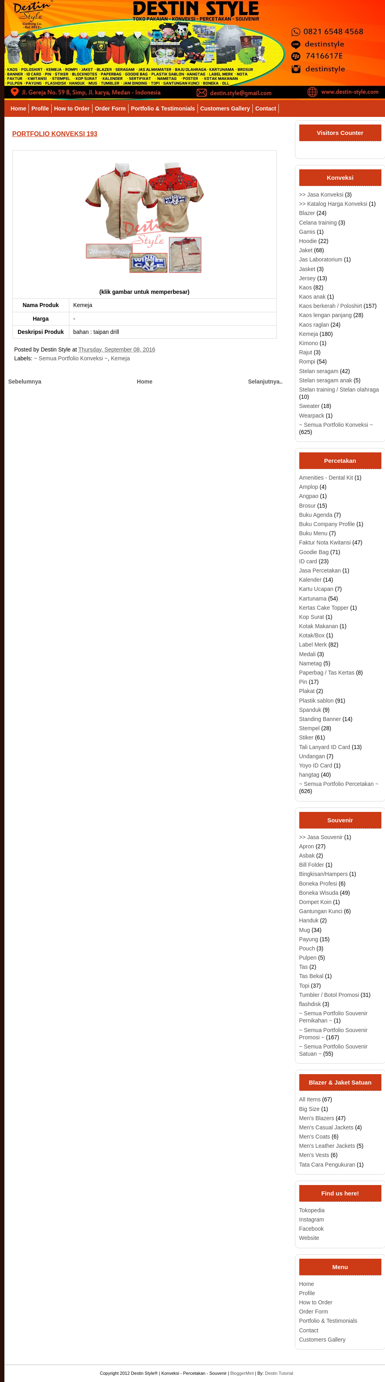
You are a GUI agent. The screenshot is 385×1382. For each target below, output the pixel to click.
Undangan (312, 756)
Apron (306, 846)
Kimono (308, 343)
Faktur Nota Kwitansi (325, 542)
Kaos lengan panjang (325, 315)
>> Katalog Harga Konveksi (333, 204)
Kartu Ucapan (316, 589)
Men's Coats (314, 1136)
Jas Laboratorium (321, 259)
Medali (307, 654)
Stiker (306, 737)
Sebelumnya (24, 381)
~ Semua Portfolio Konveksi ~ (71, 358)
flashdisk (310, 1004)
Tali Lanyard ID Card (325, 747)
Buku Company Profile (327, 524)
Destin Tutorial (279, 1373)
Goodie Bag (314, 552)
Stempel (309, 728)
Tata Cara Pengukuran (327, 1164)
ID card (308, 561)
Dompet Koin (315, 902)
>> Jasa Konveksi (321, 194)
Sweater (309, 406)
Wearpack (312, 415)
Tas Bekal (311, 976)
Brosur (307, 505)
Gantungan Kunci (321, 911)
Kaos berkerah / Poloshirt (330, 306)
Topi (304, 985)
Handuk (308, 920)
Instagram (311, 1219)
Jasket (307, 269)
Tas (303, 967)
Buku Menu (313, 533)
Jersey (307, 278)
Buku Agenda (316, 515)
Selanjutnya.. (265, 381)
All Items (310, 1099)
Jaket (305, 250)
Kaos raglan (314, 324)
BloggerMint (242, 1373)
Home (18, 108)
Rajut (305, 352)
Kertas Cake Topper (324, 608)
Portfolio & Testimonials (163, 108)
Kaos (305, 287)
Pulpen (308, 957)
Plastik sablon (316, 700)
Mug (304, 930)
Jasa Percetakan (320, 570)
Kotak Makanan (318, 626)
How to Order (72, 108)
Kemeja (120, 358)
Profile (40, 108)
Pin (303, 682)
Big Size (309, 1109)
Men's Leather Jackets (327, 1146)
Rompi (307, 361)
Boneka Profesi (318, 883)
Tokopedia (312, 1210)
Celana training (318, 222)
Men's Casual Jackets (326, 1127)
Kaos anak (312, 296)
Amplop (308, 487)
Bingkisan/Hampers (323, 874)
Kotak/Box (312, 635)
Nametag (310, 663)
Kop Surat (311, 617)
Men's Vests (314, 1155)
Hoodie (308, 241)
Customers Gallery (225, 108)
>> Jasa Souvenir (321, 837)
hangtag (309, 774)
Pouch (307, 948)
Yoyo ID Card (316, 765)
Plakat (307, 691)
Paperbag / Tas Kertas (327, 672)
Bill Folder (311, 865)
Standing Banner (320, 719)
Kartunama (313, 598)
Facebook (311, 1228)
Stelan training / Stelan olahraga (339, 389)
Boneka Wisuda (319, 893)
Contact (265, 108)
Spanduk (310, 710)
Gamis (307, 232)
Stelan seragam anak (325, 380)
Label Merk (313, 644)
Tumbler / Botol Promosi (329, 995)
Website (309, 1238)
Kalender (310, 580)
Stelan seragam (319, 371)
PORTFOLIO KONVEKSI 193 (54, 134)
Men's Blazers (316, 1118)
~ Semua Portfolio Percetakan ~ (339, 784)
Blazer (307, 213)
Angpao (308, 496)
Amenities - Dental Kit (326, 477)
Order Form (110, 108)
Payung (308, 939)
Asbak (307, 855)
